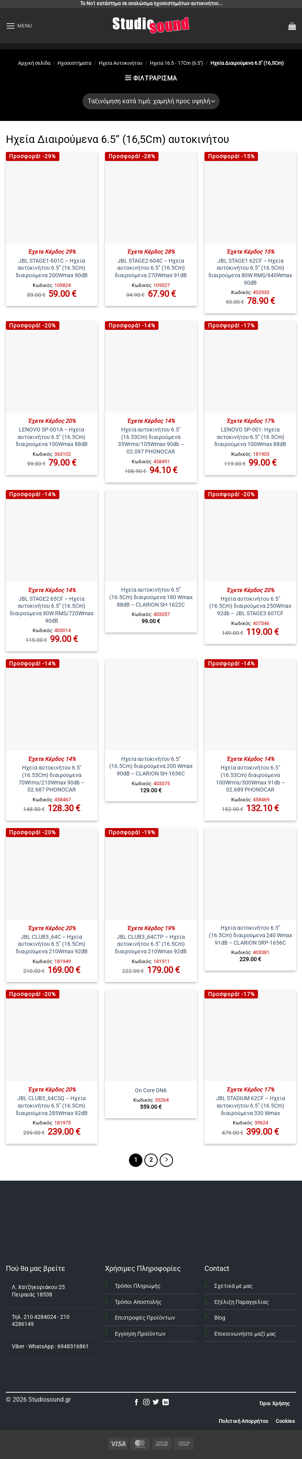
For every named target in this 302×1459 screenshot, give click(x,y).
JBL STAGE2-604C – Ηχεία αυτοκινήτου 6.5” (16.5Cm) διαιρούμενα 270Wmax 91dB (151, 268)
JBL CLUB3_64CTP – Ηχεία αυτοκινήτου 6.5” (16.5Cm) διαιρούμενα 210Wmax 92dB (151, 944)
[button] (19, 25)
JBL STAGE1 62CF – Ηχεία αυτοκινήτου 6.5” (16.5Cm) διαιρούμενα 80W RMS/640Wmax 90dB (250, 272)
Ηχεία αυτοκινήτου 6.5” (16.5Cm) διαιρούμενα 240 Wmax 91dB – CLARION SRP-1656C (250, 935)
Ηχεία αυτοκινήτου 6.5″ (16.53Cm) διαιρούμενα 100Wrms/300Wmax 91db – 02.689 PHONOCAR (250, 778)
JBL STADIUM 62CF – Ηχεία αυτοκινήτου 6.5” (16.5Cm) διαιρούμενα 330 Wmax (250, 1105)
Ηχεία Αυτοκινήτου (120, 63)
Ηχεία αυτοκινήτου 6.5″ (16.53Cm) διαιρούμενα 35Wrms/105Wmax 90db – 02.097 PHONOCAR (151, 440)
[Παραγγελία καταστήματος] (151, 101)
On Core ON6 (151, 1090)
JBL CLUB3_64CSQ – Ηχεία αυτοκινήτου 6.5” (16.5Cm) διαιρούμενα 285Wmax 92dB (52, 1105)
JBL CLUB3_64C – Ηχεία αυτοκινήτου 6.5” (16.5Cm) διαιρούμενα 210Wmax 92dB (52, 944)
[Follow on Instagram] (146, 1402)
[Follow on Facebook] (136, 1402)
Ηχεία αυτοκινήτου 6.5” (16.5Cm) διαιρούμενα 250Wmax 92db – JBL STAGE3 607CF (250, 606)
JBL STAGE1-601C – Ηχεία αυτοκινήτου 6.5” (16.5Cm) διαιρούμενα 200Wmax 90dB (52, 268)
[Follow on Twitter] (156, 1402)
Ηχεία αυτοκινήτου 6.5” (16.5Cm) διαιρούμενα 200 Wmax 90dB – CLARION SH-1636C (151, 766)
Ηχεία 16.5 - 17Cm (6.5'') (176, 63)
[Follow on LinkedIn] (165, 1402)
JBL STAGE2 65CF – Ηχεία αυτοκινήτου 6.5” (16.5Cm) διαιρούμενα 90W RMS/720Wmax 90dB (52, 610)
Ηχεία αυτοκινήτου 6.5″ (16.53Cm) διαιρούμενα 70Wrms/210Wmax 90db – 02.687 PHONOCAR (51, 778)
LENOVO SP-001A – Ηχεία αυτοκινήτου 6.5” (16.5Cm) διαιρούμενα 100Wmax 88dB (52, 437)
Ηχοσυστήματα (74, 63)
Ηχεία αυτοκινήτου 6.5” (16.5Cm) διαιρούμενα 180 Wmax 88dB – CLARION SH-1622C (151, 597)
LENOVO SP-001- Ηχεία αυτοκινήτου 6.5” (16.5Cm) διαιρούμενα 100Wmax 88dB (250, 437)
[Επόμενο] (166, 1160)
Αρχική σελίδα (34, 63)
